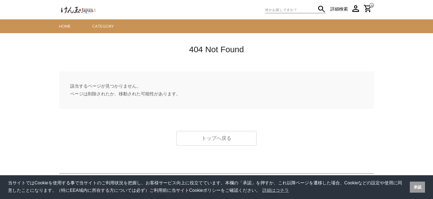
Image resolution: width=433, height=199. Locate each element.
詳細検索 (339, 9)
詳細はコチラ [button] (275, 190)
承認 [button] (417, 187)
